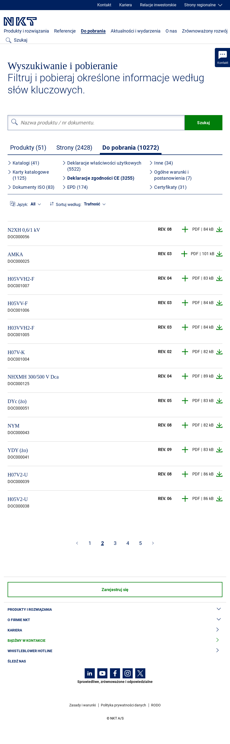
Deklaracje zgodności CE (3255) (98, 178)
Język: (22, 204)
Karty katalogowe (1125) (28, 175)
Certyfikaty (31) (168, 187)
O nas (171, 31)
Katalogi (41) (23, 163)
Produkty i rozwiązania (26, 31)
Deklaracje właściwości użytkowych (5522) (102, 166)
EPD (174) (75, 187)
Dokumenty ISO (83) (31, 187)
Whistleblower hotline (115, 651)
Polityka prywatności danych (123, 705)
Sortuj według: (68, 204)
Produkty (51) (28, 147)
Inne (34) (161, 163)
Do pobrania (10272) (130, 147)
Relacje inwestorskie (158, 5)
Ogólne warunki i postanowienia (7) (170, 175)
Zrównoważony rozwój (204, 31)
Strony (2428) (74, 147)
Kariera (125, 5)
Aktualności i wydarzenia (135, 31)
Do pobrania (93, 31)
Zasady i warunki (82, 705)
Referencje (65, 31)
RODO (156, 705)
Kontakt (104, 5)
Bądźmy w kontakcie (115, 640)
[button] (185, 229)
